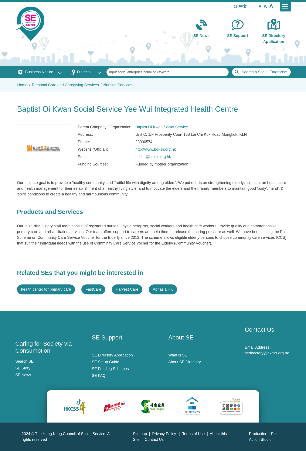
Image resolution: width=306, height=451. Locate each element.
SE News (201, 36)
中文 (243, 6)
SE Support (237, 36)
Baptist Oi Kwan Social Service (161, 127)
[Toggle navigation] (285, 6)
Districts (84, 72)
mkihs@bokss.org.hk (153, 157)
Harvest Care (127, 289)
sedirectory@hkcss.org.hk (267, 353)
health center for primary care (46, 289)
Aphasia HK (163, 289)
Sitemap (140, 434)
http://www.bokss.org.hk (155, 149)
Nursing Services (117, 85)
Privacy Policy (164, 434)
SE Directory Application (273, 39)
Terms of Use (193, 434)
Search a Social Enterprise (264, 72)
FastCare (93, 289)
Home (22, 85)
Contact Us (154, 439)
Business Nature (39, 72)
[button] (260, 6)
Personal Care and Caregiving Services (65, 85)
